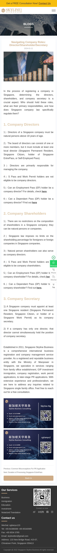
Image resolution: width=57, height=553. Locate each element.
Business (5, 497)
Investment (6, 509)
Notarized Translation (10, 512)
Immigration (6, 501)
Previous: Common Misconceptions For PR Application (24, 469)
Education (5, 505)
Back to (28, 478)
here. (49, 276)
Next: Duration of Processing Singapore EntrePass (23, 472)
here (44, 191)
